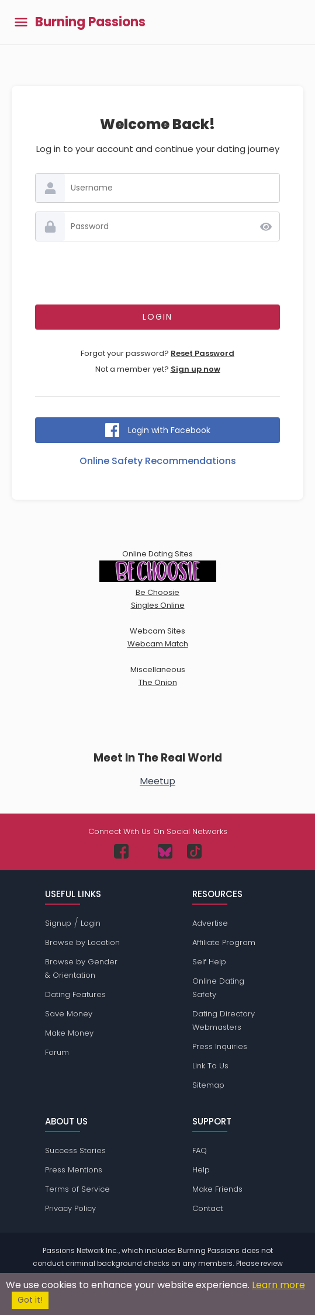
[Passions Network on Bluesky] (165, 851)
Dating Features (75, 994)
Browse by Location (82, 942)
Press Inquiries (219, 1046)
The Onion (158, 682)
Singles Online (158, 605)
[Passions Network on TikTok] (194, 851)
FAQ (199, 1150)
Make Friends (217, 1189)
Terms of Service (77, 1189)
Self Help (209, 961)
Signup (58, 923)
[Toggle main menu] (21, 22)
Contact (207, 1208)
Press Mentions (73, 1169)
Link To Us (210, 1065)
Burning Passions (90, 22)
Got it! (30, 1300)
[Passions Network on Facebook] (121, 851)
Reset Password (202, 353)
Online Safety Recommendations (157, 461)
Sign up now (195, 369)
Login (91, 923)
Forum (57, 1052)
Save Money (68, 1013)
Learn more (278, 1285)
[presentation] (158, 273)
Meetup (157, 781)
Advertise (210, 923)
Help (201, 1169)
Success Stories (75, 1150)
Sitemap (208, 1085)
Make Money (69, 1033)
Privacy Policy (70, 1208)
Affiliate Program (223, 942)
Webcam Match (157, 643)
